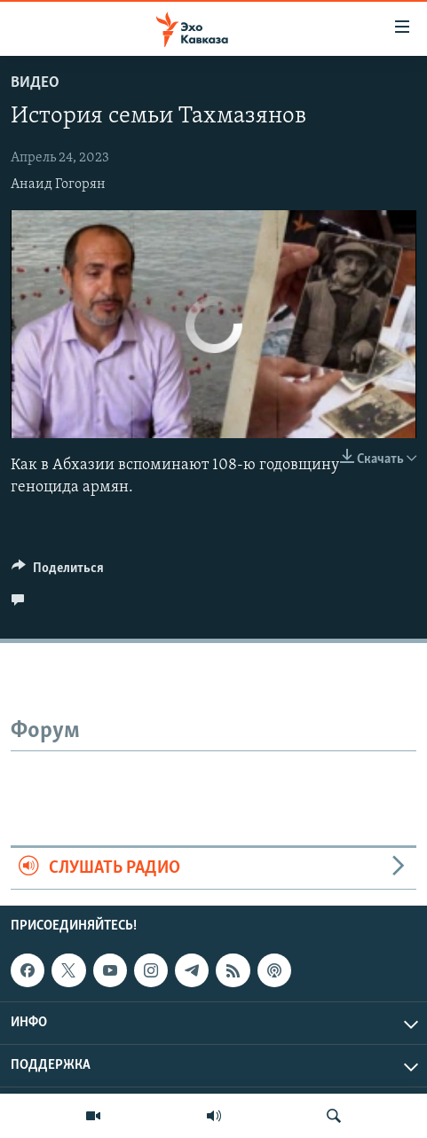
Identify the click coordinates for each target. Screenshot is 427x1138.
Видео (35, 83)
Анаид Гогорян (58, 184)
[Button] (58, 572)
